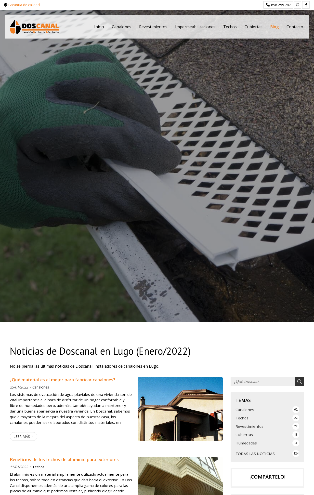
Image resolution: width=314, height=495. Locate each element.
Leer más (21, 436)
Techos (38, 467)
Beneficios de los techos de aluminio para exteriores (64, 459)
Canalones (40, 387)
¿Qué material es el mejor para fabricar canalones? (62, 379)
